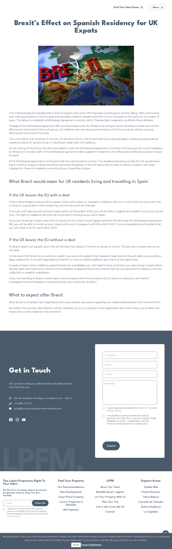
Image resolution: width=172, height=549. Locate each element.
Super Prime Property (71, 497)
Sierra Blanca (151, 497)
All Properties (71, 510)
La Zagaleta (151, 512)
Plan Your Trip (110, 502)
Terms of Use (145, 408)
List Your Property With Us (110, 497)
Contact (110, 512)
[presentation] (125, 433)
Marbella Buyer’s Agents (110, 492)
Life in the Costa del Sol (110, 507)
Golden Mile (151, 487)
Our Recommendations (71, 487)
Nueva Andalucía (151, 507)
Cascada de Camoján (150, 502)
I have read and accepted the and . (131, 409)
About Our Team (110, 487)
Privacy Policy (114, 410)
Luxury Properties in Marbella (71, 503)
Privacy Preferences (91, 544)
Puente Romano (151, 492)
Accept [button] (76, 545)
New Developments (71, 492)
